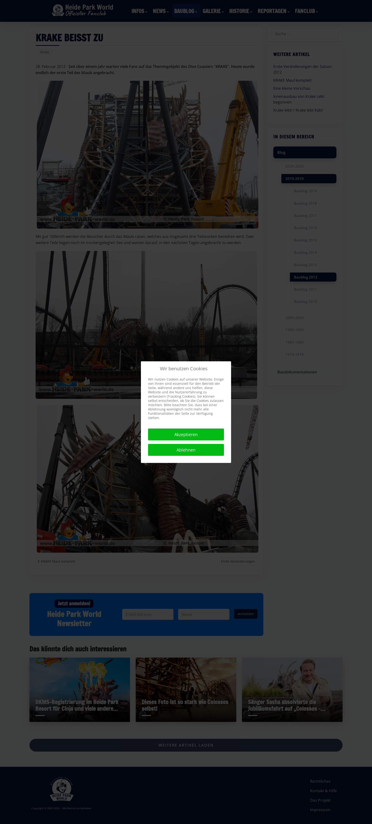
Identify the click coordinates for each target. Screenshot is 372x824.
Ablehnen (186, 450)
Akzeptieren (186, 434)
